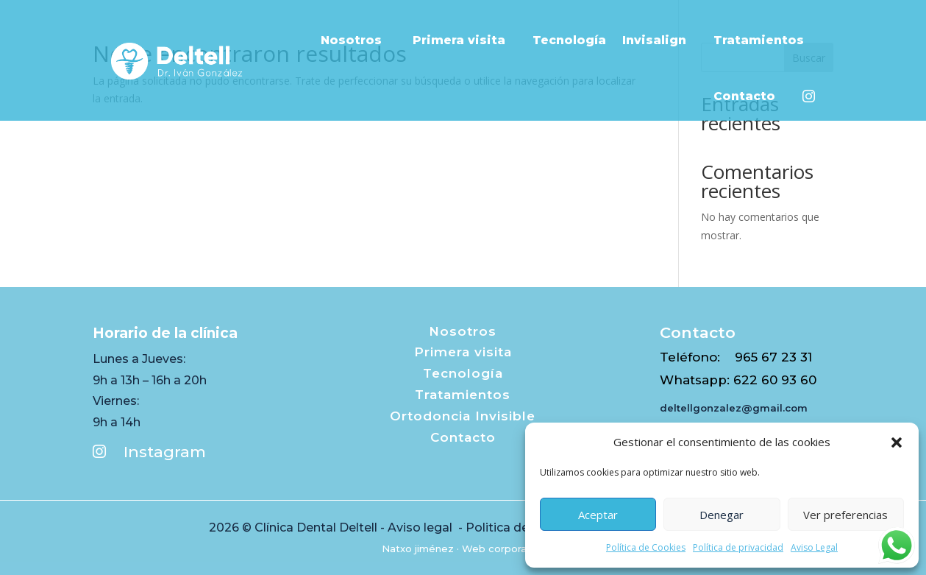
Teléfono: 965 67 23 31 (736, 357)
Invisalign (659, 40)
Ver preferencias (845, 514)
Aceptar (598, 514)
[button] (896, 442)
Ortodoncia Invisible (462, 416)
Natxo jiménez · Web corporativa (463, 548)
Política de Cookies (645, 547)
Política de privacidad (738, 547)
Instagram (149, 451)
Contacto (749, 96)
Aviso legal (421, 528)
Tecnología (569, 40)
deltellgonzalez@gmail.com (734, 408)
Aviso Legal (814, 547)
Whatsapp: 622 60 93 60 (738, 380)
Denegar (721, 514)
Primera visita (464, 40)
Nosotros (358, 40)
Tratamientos (764, 40)
